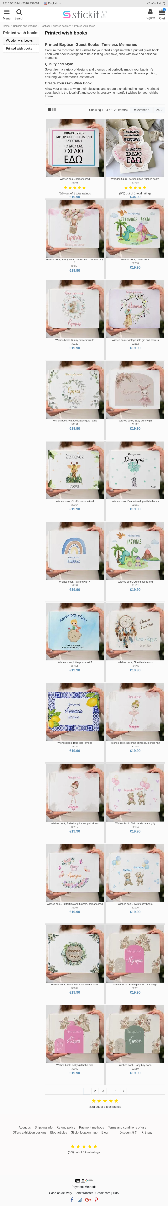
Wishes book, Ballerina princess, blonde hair (135, 742)
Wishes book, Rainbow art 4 (74, 581)
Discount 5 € (128, 1132)
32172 (135, 424)
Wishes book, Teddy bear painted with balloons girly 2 (74, 261)
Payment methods (91, 1127)
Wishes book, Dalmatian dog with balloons (135, 501)
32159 (74, 585)
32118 (135, 746)
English (53, 3)
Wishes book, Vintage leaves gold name (74, 420)
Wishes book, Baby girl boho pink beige (135, 984)
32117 (74, 827)
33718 (135, 182)
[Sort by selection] (141, 110)
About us (25, 1127)
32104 (135, 827)
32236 (135, 263)
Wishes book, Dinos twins (135, 259)
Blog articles (58, 1132)
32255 (74, 266)
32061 (135, 988)
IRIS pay (146, 1132)
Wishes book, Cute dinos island (135, 581)
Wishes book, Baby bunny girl (135, 420)
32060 (74, 1068)
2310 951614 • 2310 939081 (21, 3)
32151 (74, 665)
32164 (74, 504)
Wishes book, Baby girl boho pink (74, 1065)
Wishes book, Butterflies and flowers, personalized (75, 903)
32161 (135, 504)
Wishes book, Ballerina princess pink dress (74, 823)
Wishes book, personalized (75, 178)
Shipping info (44, 1127)
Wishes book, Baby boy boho (135, 1065)
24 (159, 110)
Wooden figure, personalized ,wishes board (135, 178)
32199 (74, 424)
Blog (105, 1132)
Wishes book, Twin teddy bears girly (135, 823)
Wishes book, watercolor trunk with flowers (74, 984)
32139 (74, 746)
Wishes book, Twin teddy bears (135, 903)
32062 (74, 988)
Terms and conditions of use (127, 1127)
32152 (135, 585)
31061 (74, 182)
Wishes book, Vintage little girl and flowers (135, 340)
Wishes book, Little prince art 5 (75, 662)
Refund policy (65, 1127)
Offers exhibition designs (29, 1132)
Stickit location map (84, 1132)
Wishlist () (155, 3)
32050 (135, 1068)
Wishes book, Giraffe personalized (75, 501)
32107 (74, 907)
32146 (135, 665)
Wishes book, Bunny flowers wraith (74, 340)
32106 (135, 907)
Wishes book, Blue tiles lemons (135, 662)
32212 (135, 343)
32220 (74, 343)
